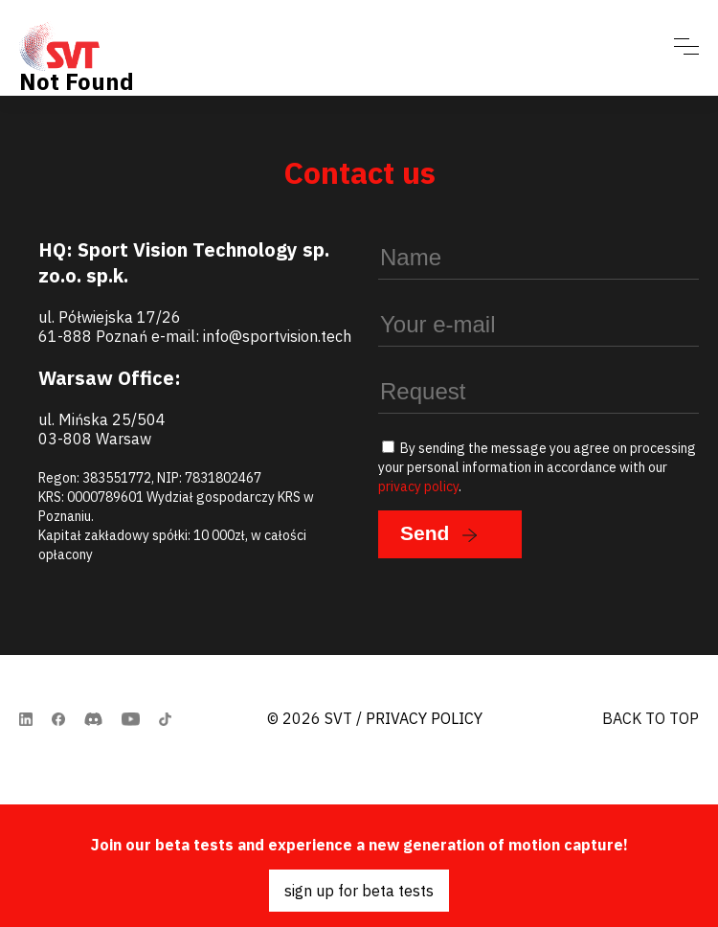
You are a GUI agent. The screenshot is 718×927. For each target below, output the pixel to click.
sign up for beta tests (359, 890)
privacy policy (418, 486)
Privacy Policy (424, 718)
